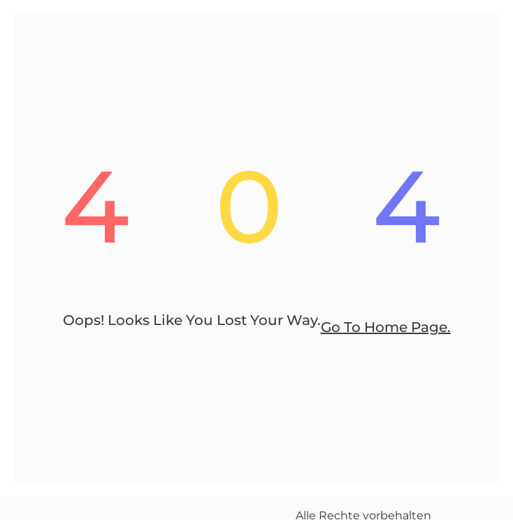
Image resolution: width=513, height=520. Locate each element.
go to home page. (386, 327)
